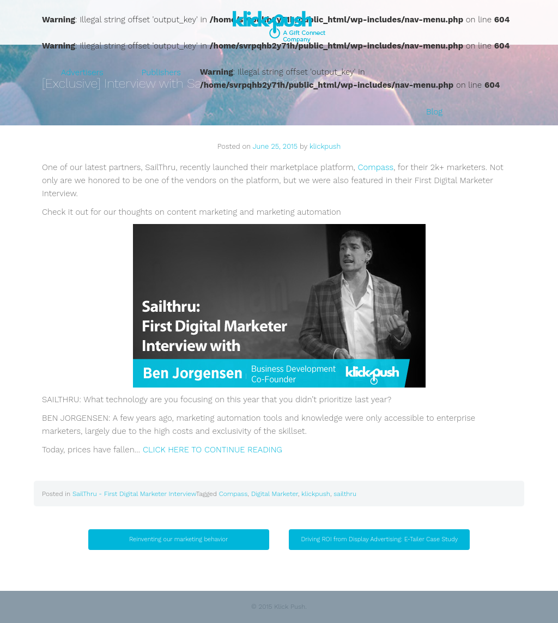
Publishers (161, 72)
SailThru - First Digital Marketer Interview (134, 494)
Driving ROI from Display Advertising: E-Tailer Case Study (379, 539)
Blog (434, 112)
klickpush (325, 146)
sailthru (344, 494)
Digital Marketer (274, 494)
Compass (376, 167)
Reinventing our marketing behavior (178, 539)
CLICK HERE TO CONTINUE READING (212, 450)
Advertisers (82, 72)
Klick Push (279, 27)
